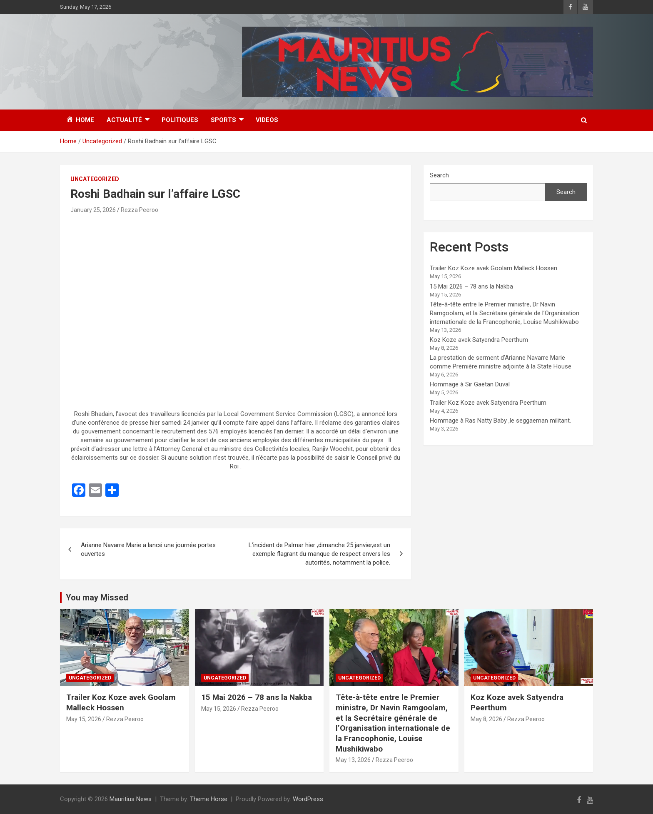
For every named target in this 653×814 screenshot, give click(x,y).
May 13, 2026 (353, 760)
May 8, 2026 (486, 719)
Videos (267, 120)
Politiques (180, 120)
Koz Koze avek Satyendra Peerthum (479, 340)
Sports (223, 120)
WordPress (308, 799)
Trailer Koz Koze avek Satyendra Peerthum (488, 402)
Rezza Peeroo (139, 210)
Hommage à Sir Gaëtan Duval (470, 384)
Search (439, 175)
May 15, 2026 (83, 719)
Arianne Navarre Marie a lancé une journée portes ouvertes (148, 549)
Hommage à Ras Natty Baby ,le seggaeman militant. (500, 420)
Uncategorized (94, 179)
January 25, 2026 (93, 210)
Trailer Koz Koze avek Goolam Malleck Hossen (493, 268)
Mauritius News (131, 799)
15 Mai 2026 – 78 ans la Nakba (471, 286)
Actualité (124, 120)
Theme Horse (208, 799)
